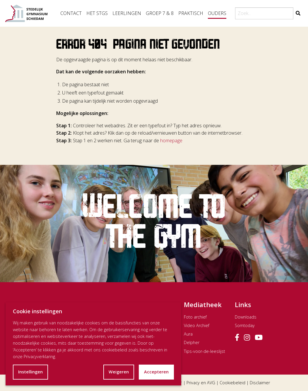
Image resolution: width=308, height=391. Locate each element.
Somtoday (245, 325)
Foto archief (195, 317)
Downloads (245, 317)
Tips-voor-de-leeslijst (204, 351)
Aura (188, 334)
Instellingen (30, 372)
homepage (171, 140)
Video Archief (196, 325)
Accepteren (156, 372)
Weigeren (119, 372)
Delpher (191, 342)
